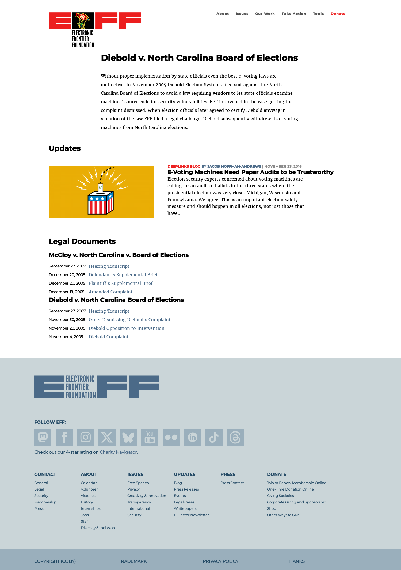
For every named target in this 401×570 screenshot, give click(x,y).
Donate (338, 14)
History (87, 502)
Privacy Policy (220, 561)
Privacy (133, 489)
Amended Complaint (111, 291)
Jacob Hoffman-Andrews (234, 167)
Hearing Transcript (109, 266)
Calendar (89, 483)
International (138, 509)
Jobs (85, 515)
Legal (39, 489)
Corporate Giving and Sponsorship (296, 502)
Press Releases (186, 489)
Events (180, 496)
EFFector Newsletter (191, 515)
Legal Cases (184, 502)
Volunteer (89, 489)
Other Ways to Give (283, 515)
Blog (178, 483)
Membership (45, 502)
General (41, 483)
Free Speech (138, 483)
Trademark (133, 561)
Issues (242, 14)
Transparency (139, 502)
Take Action (294, 14)
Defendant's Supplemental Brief (123, 274)
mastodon (42, 437)
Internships (90, 509)
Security (41, 496)
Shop (271, 509)
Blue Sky (128, 437)
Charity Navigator (118, 452)
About (222, 14)
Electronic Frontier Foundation (95, 30)
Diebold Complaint (109, 336)
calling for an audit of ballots (198, 185)
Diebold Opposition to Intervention (127, 328)
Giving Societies (280, 496)
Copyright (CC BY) (55, 561)
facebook (64, 437)
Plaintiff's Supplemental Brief (120, 283)
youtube (149, 437)
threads (235, 437)
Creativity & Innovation (146, 496)
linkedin (192, 437)
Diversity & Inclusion (98, 528)
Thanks (296, 561)
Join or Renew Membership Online (296, 483)
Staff (85, 521)
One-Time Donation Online (290, 489)
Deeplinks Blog (183, 167)
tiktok (214, 437)
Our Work (265, 14)
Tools (318, 14)
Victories (88, 496)
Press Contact (232, 483)
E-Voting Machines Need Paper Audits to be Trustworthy (250, 172)
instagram (85, 437)
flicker (171, 437)
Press (38, 509)
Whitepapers (185, 509)
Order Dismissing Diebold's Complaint (130, 319)
